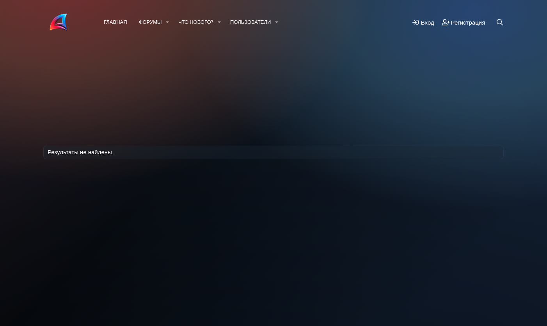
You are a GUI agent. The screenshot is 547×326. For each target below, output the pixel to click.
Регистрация (145, 64)
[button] (168, 22)
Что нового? (195, 22)
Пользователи (250, 22)
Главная (115, 22)
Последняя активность (86, 64)
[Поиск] (500, 22)
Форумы (150, 22)
